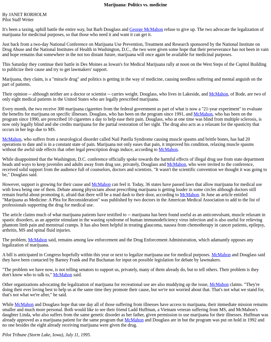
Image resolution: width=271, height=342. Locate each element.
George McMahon (146, 29)
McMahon (218, 94)
